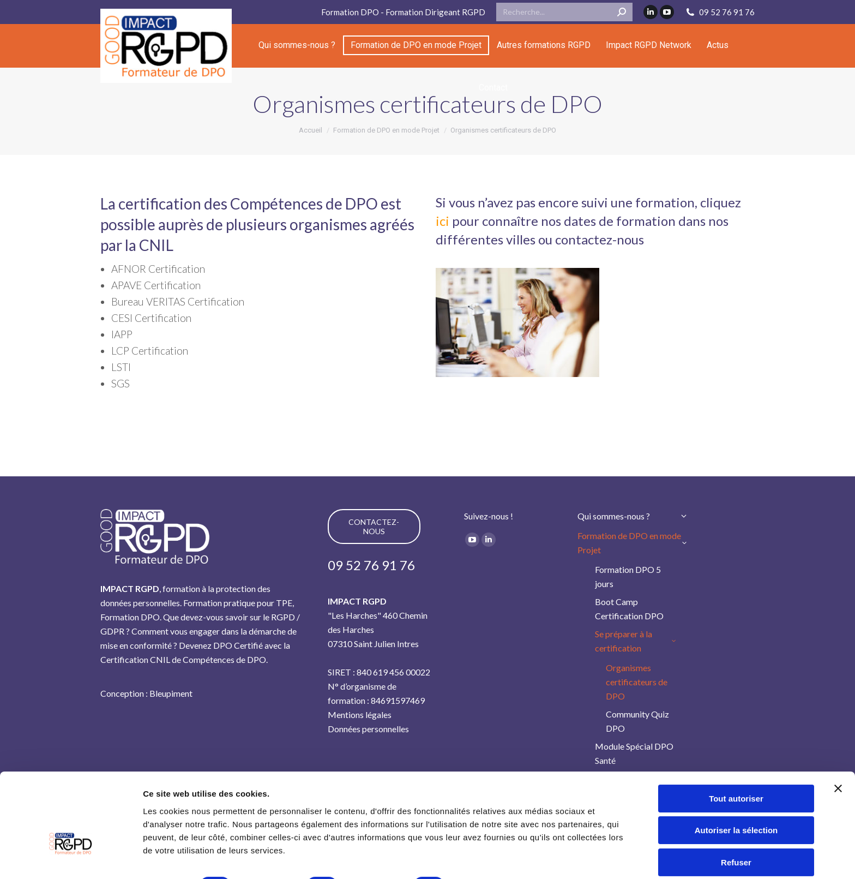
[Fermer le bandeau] (838, 722)
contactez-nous (599, 239)
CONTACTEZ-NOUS (373, 526)
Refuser (736, 796)
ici (442, 221)
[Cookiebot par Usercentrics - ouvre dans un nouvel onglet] (70, 858)
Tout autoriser (736, 732)
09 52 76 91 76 (720, 12)
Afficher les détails (179, 857)
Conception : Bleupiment (146, 693)
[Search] (564, 12)
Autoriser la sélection (736, 764)
